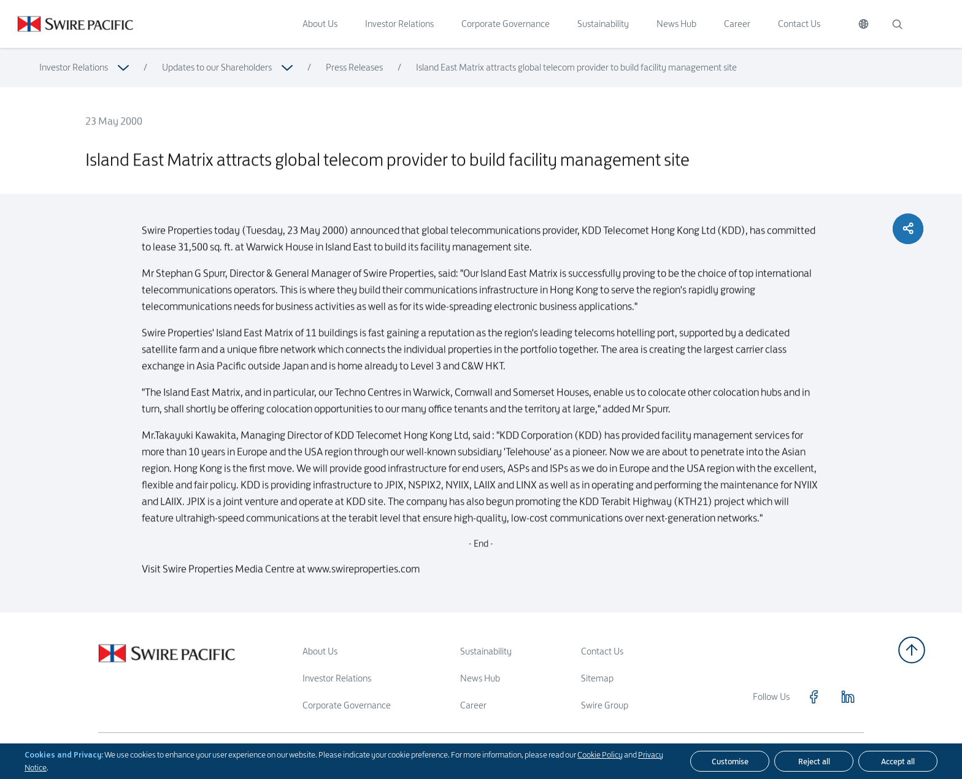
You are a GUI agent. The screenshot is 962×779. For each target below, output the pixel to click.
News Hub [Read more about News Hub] (480, 678)
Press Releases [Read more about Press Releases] (354, 67)
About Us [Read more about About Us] (319, 651)
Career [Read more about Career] (473, 705)
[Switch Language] (863, 24)
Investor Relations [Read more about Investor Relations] (73, 67)
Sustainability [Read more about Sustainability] (486, 651)
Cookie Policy (600, 754)
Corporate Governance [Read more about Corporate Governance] (346, 705)
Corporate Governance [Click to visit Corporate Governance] (505, 23)
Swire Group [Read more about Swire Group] (604, 705)
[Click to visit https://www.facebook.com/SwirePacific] (813, 697)
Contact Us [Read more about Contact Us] (602, 651)
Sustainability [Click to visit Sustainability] (603, 23)
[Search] (897, 24)
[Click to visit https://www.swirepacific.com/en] (66, 24)
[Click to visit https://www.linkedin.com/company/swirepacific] (848, 697)
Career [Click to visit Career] (737, 23)
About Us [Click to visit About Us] (319, 23)
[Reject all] (813, 761)
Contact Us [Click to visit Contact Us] (799, 23)
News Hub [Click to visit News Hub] (676, 23)
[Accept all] (897, 761)
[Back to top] (911, 650)
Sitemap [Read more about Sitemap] (597, 678)
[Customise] (729, 761)
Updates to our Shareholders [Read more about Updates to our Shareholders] (217, 67)
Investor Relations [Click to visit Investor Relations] (399, 23)
